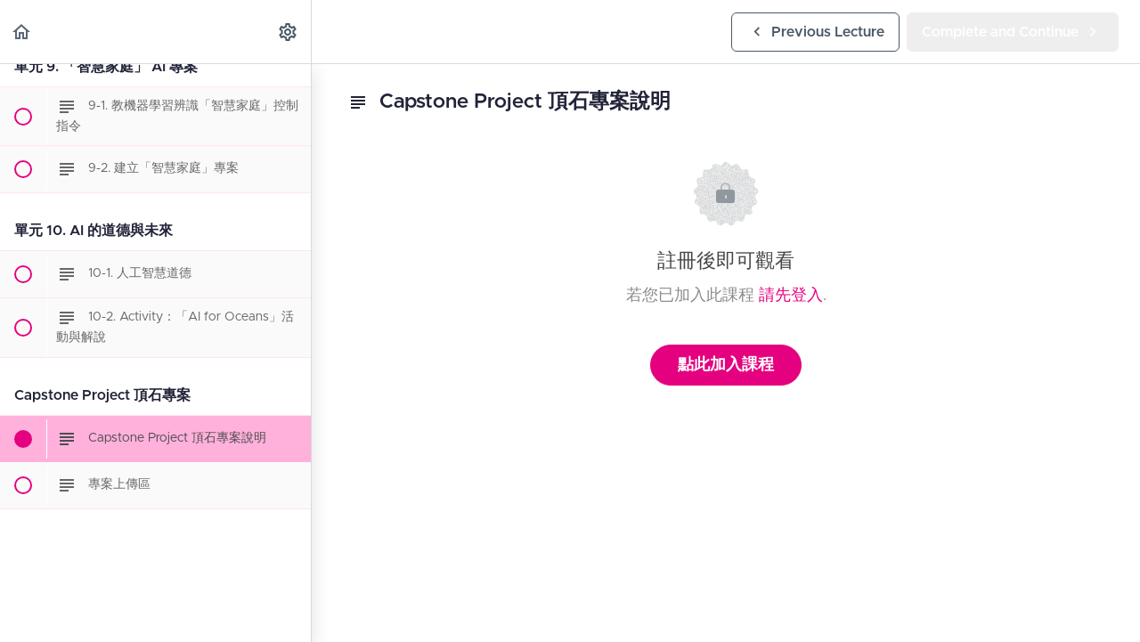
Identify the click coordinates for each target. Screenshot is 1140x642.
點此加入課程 (726, 365)
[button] (22, 31)
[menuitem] (288, 31)
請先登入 (791, 296)
